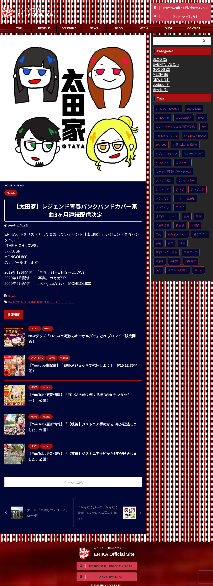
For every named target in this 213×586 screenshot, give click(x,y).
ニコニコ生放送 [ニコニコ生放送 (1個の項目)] (185, 198)
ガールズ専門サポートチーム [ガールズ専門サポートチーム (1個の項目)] (173, 171)
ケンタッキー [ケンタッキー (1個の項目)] (186, 180)
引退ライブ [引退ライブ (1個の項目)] (200, 234)
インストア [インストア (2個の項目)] (162, 162)
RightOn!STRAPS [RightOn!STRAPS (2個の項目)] (166, 135)
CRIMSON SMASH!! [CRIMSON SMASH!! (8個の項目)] (168, 108)
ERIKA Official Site (36, 15)
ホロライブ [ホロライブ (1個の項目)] (162, 207)
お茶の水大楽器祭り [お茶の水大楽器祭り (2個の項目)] (185, 144)
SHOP (169, 28)
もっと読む (75, 481)
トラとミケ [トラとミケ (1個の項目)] (162, 198)
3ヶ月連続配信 (17, 301)
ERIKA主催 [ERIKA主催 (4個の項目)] (162, 117)
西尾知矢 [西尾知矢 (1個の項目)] (190, 261)
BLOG (119, 28)
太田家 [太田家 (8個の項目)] (195, 225)
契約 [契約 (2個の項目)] (158, 234)
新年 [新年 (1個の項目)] (170, 243)
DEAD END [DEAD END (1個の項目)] (194, 108)
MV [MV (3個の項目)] (204, 126)
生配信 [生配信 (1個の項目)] (174, 261)
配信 (40, 301)
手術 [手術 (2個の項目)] (158, 243)
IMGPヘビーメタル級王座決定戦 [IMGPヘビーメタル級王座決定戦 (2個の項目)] (175, 126)
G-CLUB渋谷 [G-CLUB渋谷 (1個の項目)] (183, 117)
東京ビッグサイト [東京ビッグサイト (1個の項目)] (166, 252)
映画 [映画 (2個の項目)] (182, 243)
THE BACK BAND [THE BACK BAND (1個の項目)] (195, 135)
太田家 (32, 301)
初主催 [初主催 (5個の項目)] (180, 225)
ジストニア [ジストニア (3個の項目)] (162, 189)
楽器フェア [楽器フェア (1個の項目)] (190, 252)
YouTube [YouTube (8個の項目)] (161, 144)
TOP (19, 28)
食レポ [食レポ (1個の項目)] (198, 270)
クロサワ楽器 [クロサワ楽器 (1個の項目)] (164, 180)
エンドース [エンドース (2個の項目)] (182, 162)
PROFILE (44, 28)
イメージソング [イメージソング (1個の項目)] (193, 153)
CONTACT (194, 28)
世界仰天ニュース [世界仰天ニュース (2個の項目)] (166, 216)
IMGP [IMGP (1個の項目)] (201, 117)
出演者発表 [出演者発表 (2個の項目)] (162, 225)
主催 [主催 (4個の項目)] (186, 216)
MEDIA (144, 28)
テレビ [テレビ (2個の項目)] (180, 189)
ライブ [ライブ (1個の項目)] (180, 207)
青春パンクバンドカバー (59, 301)
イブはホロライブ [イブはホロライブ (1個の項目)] (166, 153)
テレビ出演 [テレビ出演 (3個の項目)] (197, 189)
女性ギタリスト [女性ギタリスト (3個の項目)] (177, 234)
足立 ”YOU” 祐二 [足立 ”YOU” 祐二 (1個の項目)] (178, 270)
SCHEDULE (69, 28)
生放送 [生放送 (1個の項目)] (160, 261)
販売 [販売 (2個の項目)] (158, 270)
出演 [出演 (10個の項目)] (199, 216)
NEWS (94, 28)
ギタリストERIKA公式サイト (110, 542)
